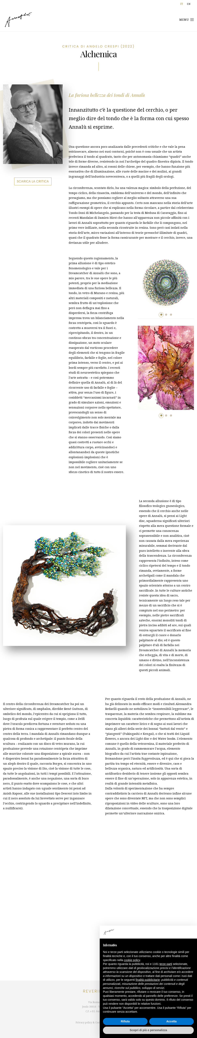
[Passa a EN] (188, 4)
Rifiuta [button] (125, 1021)
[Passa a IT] (181, 4)
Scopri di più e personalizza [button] (148, 1030)
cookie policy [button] (132, 960)
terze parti (166, 964)
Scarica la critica (33, 181)
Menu (186, 19)
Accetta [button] (171, 1021)
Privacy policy (84, 1022)
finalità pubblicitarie (148, 979)
